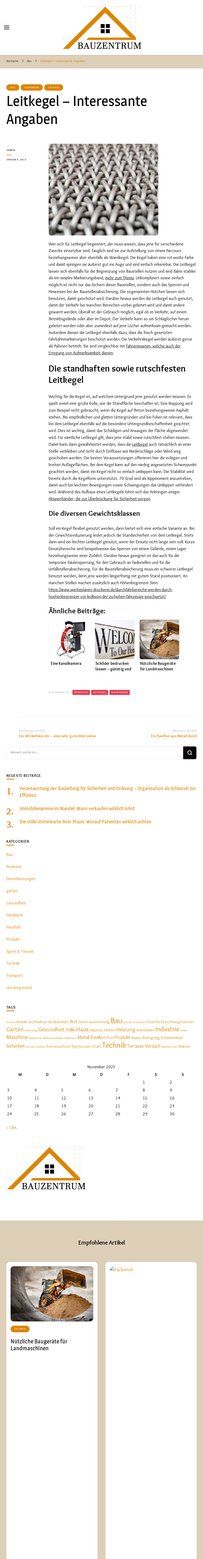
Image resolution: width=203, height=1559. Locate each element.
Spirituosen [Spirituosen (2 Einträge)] (81, 1046)
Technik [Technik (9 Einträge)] (114, 1045)
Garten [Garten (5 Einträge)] (15, 1029)
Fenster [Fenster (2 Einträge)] (187, 1021)
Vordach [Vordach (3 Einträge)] (152, 1046)
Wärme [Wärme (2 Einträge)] (184, 1046)
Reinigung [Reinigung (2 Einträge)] (151, 1037)
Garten (167, 1547)
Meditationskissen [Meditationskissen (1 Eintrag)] (53, 1038)
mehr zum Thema (119, 277)
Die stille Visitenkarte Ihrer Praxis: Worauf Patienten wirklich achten (85, 821)
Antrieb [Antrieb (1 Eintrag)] (10, 1022)
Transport (14, 975)
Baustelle (81, 692)
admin (10, 150)
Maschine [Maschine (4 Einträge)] (17, 1036)
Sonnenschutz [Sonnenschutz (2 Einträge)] (58, 1046)
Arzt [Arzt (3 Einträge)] (74, 1021)
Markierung (119, 692)
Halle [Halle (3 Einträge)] (70, 1030)
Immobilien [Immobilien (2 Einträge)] (145, 1029)
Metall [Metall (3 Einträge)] (84, 1037)
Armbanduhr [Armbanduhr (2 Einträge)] (58, 1021)
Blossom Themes (47, 1549)
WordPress (87, 1549)
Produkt (13, 939)
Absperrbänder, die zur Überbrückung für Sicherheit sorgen (99, 498)
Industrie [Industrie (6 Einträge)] (167, 1029)
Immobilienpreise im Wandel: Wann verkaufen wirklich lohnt (77, 808)
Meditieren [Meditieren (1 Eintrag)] (70, 1038)
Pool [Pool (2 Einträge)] (110, 1037)
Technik (53, 87)
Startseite (109, 1544)
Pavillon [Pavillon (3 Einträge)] (98, 1037)
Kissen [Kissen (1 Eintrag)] (184, 1030)
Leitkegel (140, 444)
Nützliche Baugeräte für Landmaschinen (39, 1345)
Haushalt (13, 927)
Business (13, 866)
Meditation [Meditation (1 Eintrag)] (35, 1038)
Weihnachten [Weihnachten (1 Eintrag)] (169, 1046)
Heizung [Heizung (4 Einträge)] (126, 1029)
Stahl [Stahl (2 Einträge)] (96, 1046)
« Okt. (11, 1127)
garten (12, 890)
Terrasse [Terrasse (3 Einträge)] (135, 1046)
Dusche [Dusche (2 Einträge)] (153, 1021)
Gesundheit (16, 903)
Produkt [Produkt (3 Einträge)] (123, 1037)
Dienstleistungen (20, 878)
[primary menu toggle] (6, 27)
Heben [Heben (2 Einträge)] (109, 1029)
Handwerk (32, 87)
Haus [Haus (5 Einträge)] (82, 1029)
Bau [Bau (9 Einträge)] (116, 1020)
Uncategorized (19, 987)
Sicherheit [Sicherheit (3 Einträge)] (15, 1046)
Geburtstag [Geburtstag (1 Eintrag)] (31, 1030)
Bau (12, 87)
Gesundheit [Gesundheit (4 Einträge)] (51, 1029)
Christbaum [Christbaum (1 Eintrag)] (139, 1022)
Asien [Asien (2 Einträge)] (83, 1021)
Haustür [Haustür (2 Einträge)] (96, 1029)
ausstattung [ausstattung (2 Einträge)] (99, 1021)
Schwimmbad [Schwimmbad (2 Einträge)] (171, 1037)
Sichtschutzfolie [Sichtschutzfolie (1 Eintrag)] (35, 1046)
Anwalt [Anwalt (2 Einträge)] (21, 1021)
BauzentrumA (42, 1545)
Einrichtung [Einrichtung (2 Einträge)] (170, 1021)
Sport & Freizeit (20, 951)
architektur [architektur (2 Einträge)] (38, 1021)
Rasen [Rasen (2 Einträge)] (137, 1037)
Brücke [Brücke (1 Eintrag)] (127, 1022)
